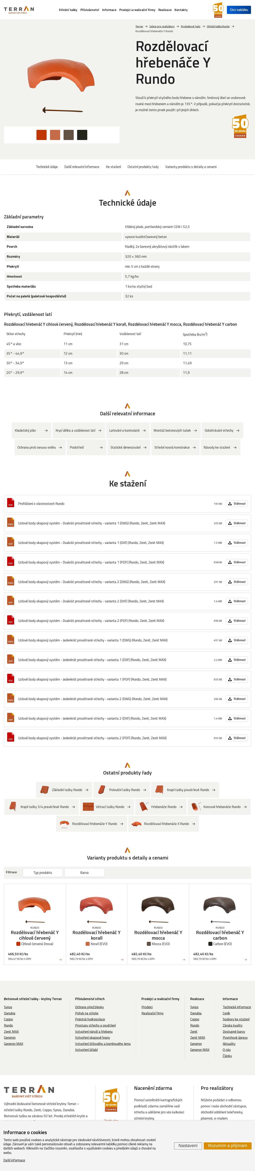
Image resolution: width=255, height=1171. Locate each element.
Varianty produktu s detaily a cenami (191, 166)
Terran (139, 26)
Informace (230, 998)
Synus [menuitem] (8, 1007)
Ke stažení (113, 166)
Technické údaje (47, 166)
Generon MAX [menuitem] (13, 1043)
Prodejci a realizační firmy (160, 998)
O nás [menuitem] (227, 1049)
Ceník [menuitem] (226, 1013)
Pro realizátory (217, 1088)
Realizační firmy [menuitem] (152, 1013)
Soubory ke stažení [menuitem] (236, 1019)
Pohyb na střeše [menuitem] (86, 1013)
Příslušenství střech (90, 998)
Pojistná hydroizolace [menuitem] (90, 1019)
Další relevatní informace (81, 166)
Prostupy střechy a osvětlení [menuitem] (95, 1025)
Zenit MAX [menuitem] (11, 1031)
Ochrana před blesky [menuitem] (89, 1007)
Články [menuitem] (227, 1056)
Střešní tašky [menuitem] (68, 10)
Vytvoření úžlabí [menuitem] (86, 1049)
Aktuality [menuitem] (229, 1043)
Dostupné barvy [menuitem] (234, 1031)
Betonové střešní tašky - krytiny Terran (33, 998)
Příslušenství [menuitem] (89, 10)
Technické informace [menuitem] (237, 1007)
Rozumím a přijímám (227, 1145)
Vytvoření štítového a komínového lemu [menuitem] (103, 1043)
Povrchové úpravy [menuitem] (235, 1037)
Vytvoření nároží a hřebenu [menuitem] (94, 1031)
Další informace (14, 1160)
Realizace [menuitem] (165, 10)
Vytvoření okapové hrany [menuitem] (92, 1037)
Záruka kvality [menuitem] (232, 1025)
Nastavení (188, 1145)
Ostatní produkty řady (143, 166)
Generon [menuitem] (10, 1037)
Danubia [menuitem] (9, 1013)
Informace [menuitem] (109, 10)
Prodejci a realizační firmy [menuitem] (137, 10)
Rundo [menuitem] (8, 1025)
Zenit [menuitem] (193, 1031)
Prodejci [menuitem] (147, 1007)
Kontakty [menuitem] (181, 10)
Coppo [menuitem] (8, 1019)
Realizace (197, 998)
